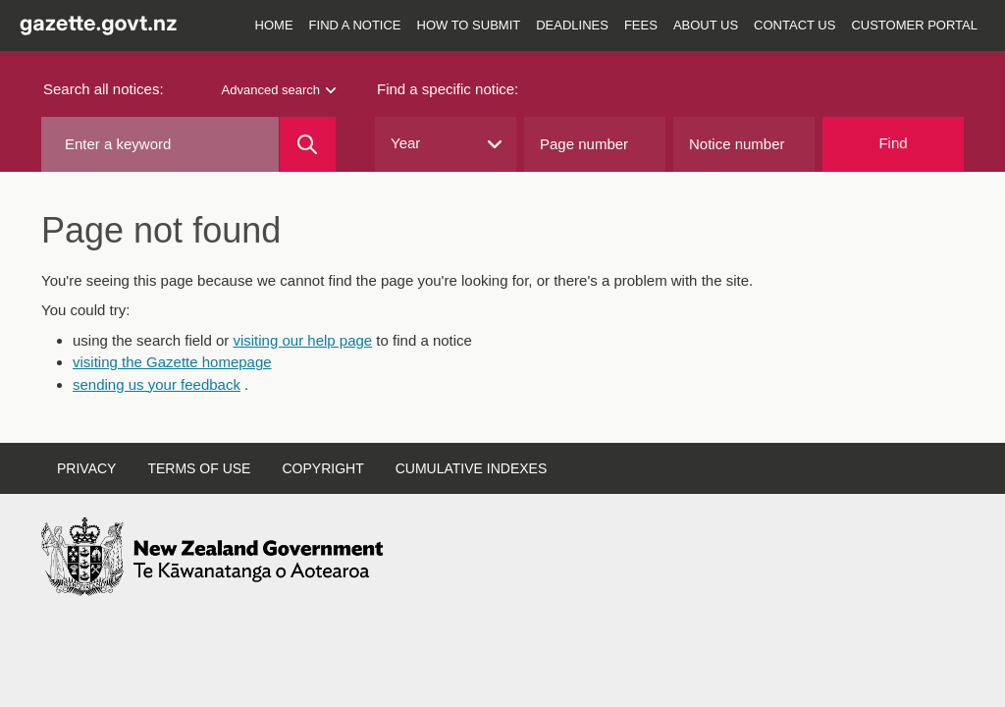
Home (274, 25)
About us (705, 25)
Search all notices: (103, 89)
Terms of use (198, 468)
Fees (641, 25)
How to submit (469, 25)
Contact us (794, 25)
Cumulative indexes (472, 468)
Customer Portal (914, 25)
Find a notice (355, 25)
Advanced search (279, 89)
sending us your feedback (156, 384)
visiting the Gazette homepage (172, 362)
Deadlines (572, 25)
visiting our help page (302, 340)
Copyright (322, 468)
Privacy (86, 468)
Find (892, 143)
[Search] (308, 144)
